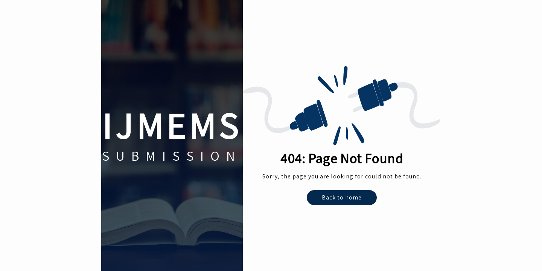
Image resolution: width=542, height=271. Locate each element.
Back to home (342, 197)
